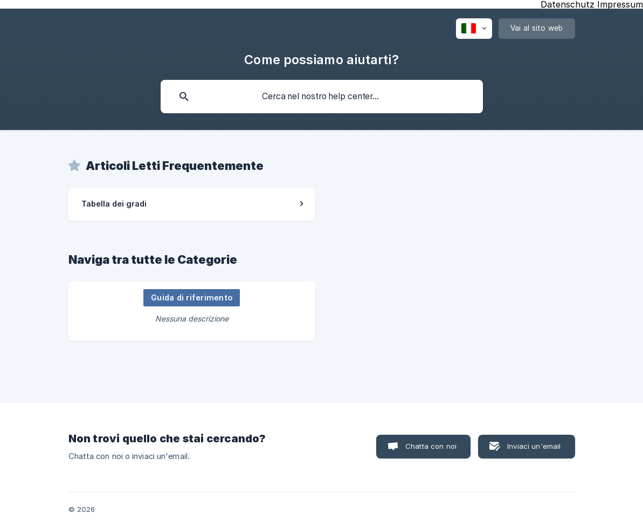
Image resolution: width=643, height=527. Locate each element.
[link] (191, 204)
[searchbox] (322, 96)
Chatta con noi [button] (431, 446)
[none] (474, 28)
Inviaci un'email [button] (534, 446)
